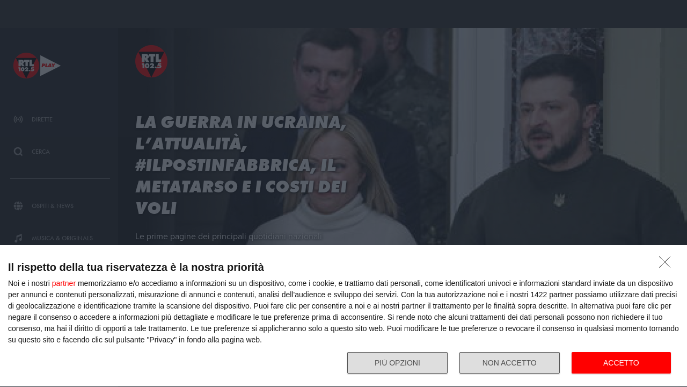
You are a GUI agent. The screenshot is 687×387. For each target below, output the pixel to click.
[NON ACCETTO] (667, 265)
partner (64, 283)
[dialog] (343, 316)
